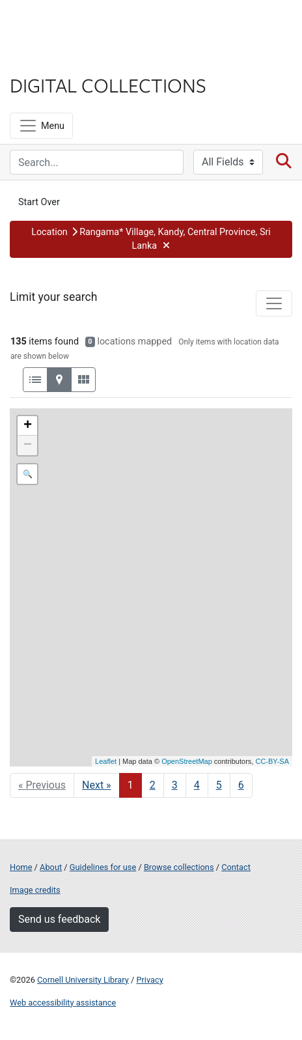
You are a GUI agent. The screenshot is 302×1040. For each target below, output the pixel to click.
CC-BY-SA (272, 761)
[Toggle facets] (274, 303)
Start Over (39, 202)
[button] (151, 239)
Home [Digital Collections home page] (21, 867)
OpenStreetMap (186, 761)
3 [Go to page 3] (175, 785)
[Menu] (41, 126)
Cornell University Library (83, 980)
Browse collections (179, 867)
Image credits (35, 890)
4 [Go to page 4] (197, 785)
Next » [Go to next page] (96, 785)
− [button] (27, 445)
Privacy (149, 980)
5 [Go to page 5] (219, 785)
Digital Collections (108, 84)
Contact (236, 867)
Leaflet (106, 761)
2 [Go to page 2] (153, 785)
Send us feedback (59, 919)
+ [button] (27, 426)
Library (49, 59)
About (51, 867)
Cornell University (75, 25)
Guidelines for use (103, 867)
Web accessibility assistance (63, 1002)
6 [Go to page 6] (241, 785)
